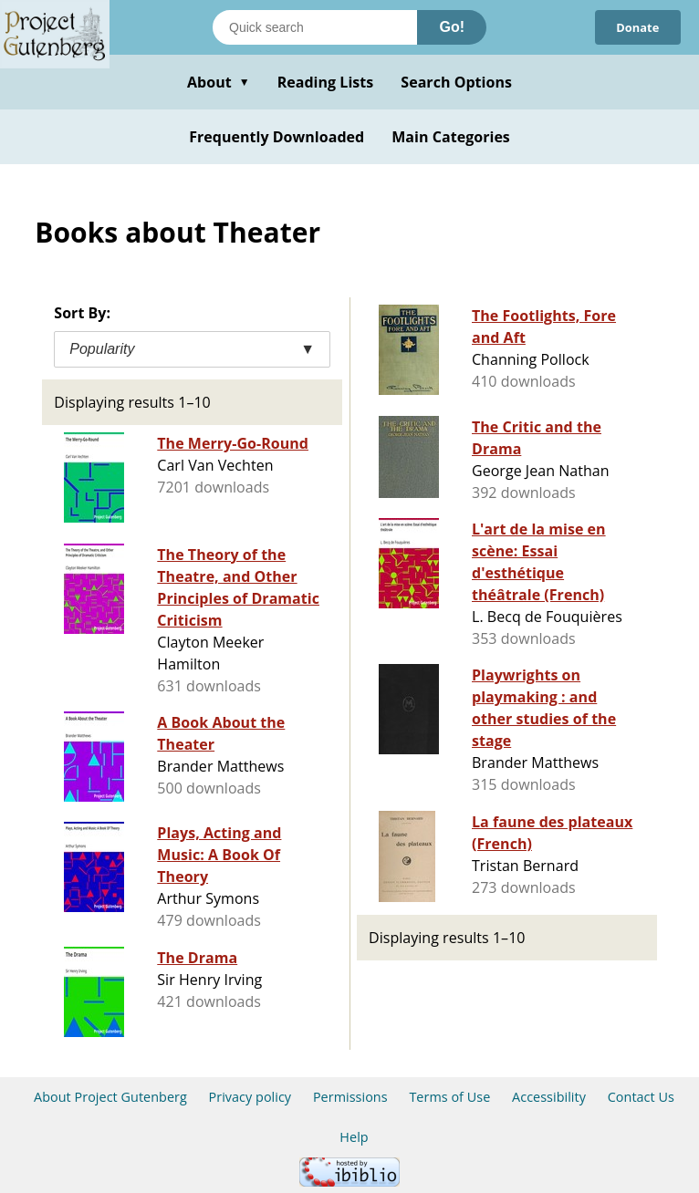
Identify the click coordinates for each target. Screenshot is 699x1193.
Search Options (456, 82)
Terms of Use (449, 1096)
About (218, 82)
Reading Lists (325, 82)
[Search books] (315, 27)
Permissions (350, 1096)
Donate (637, 27)
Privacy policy (250, 1096)
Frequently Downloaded (276, 137)
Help (353, 1137)
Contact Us (641, 1096)
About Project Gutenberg (110, 1096)
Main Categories (450, 137)
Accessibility (549, 1096)
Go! (451, 27)
